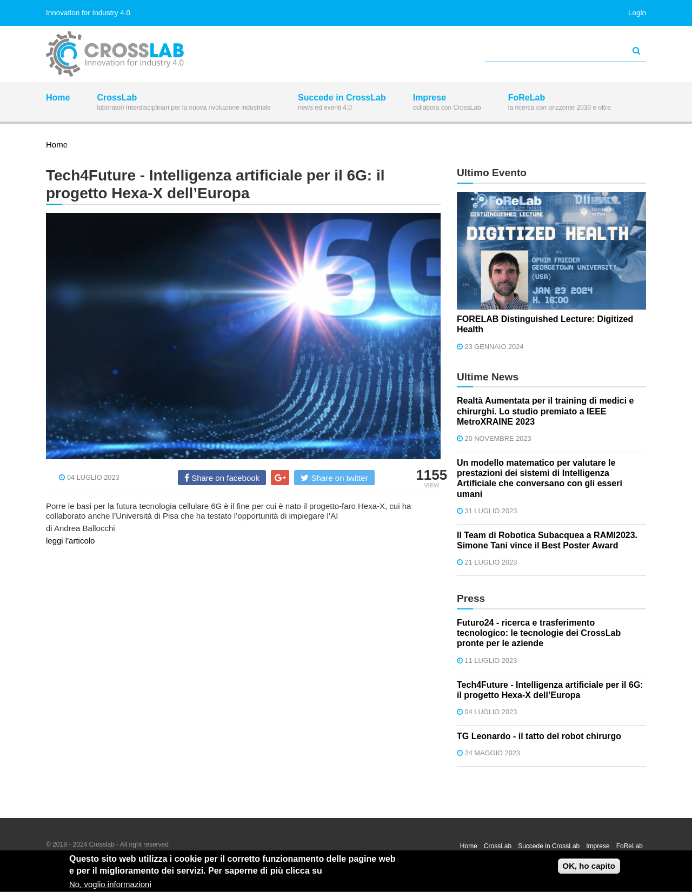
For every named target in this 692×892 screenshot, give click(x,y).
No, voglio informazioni (110, 885)
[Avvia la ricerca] (636, 50)
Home (58, 103)
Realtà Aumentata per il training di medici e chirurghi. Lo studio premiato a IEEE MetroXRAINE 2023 (545, 411)
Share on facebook (222, 477)
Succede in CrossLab (342, 103)
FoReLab (559, 103)
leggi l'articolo (70, 540)
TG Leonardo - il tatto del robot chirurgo (539, 736)
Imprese (447, 103)
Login (637, 13)
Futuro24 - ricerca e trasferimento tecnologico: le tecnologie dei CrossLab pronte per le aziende (539, 633)
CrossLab (184, 103)
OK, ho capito (589, 866)
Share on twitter (334, 477)
